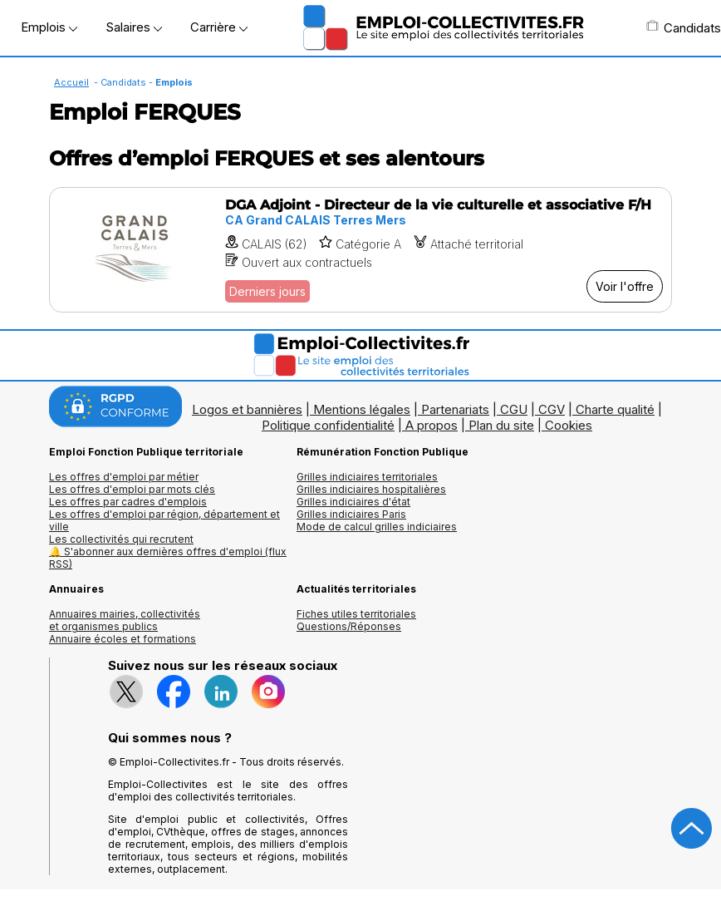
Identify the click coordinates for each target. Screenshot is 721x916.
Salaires (133, 27)
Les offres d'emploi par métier (124, 476)
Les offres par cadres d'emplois (128, 501)
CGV (551, 409)
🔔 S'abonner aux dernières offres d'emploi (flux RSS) (168, 557)
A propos (431, 425)
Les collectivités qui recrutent (121, 539)
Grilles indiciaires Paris (351, 514)
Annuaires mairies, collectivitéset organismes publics (124, 620)
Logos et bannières (247, 409)
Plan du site (501, 425)
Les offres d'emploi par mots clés (132, 489)
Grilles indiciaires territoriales (367, 476)
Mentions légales (361, 409)
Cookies (568, 425)
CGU (513, 409)
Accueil (71, 82)
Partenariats (455, 409)
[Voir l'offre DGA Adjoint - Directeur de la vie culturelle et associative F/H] (360, 250)
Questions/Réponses (349, 626)
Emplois (49, 27)
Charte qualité (615, 409)
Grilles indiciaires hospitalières (371, 489)
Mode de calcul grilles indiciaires (377, 526)
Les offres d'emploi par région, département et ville (164, 520)
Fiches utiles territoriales (356, 614)
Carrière (219, 27)
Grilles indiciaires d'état (353, 501)
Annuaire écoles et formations (122, 639)
